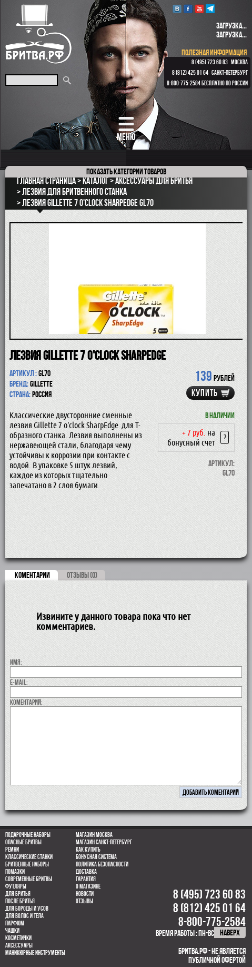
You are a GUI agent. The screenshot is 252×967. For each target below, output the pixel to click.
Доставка (86, 871)
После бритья (20, 901)
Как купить (88, 849)
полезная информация (214, 52)
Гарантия (86, 879)
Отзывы (84, 901)
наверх (230, 932)
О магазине (88, 886)
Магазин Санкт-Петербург (104, 842)
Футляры (15, 886)
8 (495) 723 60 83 (209, 62)
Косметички (18, 938)
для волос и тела (24, 916)
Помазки (15, 871)
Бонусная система (96, 857)
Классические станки (29, 857)
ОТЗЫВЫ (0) (82, 574)
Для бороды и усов (26, 908)
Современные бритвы (28, 879)
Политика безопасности (102, 864)
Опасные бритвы (23, 842)
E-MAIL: (19, 682)
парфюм (14, 923)
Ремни (12, 849)
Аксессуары (19, 945)
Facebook (188, 8)
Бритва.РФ (38, 34)
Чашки (12, 930)
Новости (85, 893)
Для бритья (18, 893)
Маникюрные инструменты (35, 952)
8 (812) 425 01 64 (190, 72)
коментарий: (26, 702)
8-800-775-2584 (183, 83)
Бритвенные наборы (27, 864)
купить (204, 393)
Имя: (16, 662)
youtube (199, 8)
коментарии (32, 574)
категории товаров (126, 171)
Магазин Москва (94, 834)
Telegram (210, 8)
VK (177, 8)
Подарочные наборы (28, 834)
